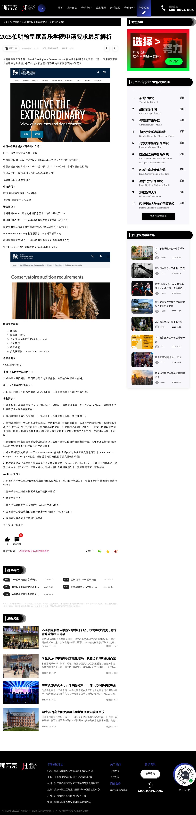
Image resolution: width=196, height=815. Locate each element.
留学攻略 (144, 7)
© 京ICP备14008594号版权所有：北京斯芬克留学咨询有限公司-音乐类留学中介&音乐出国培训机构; (46, 811)
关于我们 (115, 764)
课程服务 (72, 7)
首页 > (6, 22)
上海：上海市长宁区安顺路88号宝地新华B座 (69, 777)
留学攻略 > (16, 22)
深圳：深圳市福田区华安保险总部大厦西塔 (69, 802)
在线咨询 (150, 773)
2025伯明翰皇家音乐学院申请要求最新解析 (43, 22)
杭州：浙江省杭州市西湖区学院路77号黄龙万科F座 (73, 783)
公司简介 (114, 771)
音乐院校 (115, 7)
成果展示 (101, 7)
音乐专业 (129, 7)
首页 (60, 7)
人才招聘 (114, 777)
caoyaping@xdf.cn (119, 790)
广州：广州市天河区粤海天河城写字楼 (66, 796)
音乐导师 (86, 7)
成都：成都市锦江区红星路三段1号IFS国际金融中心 (73, 789)
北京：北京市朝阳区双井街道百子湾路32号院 (70, 771)
